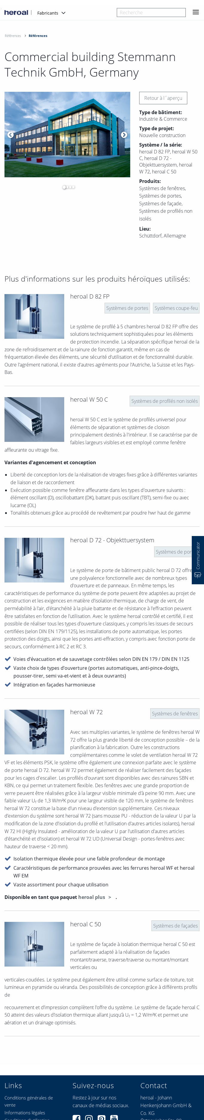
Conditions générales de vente (28, 1101)
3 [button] (68, 187)
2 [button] (65, 187)
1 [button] (62, 187)
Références (13, 35)
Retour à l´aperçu (163, 98)
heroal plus (92, 897)
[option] (67, 135)
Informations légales (24, 1113)
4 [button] (71, 187)
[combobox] (151, 12)
